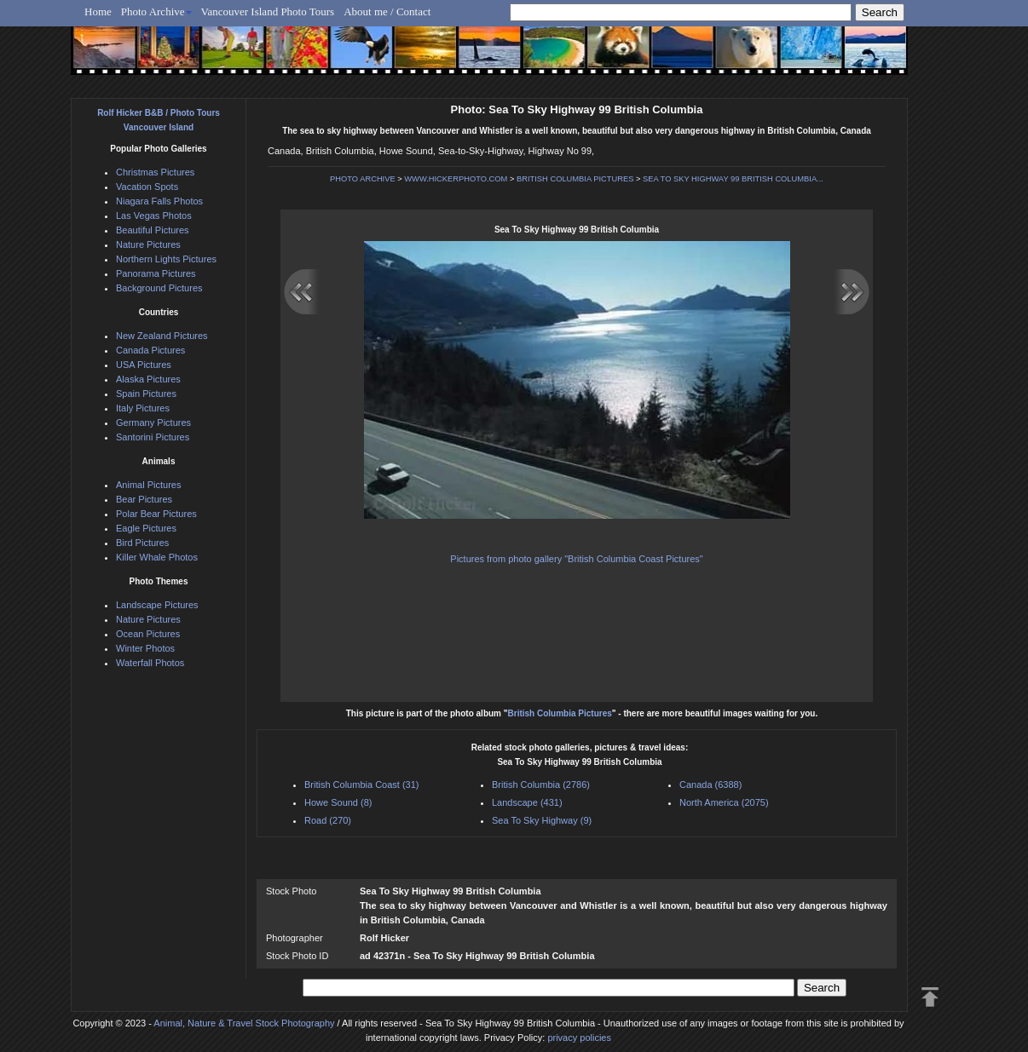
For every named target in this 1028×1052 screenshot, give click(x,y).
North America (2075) (724, 802)
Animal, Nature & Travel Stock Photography (243, 1023)
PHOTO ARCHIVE (363, 179)
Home (98, 11)
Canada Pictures (150, 350)
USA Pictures (143, 364)
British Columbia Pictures (560, 713)
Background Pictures (159, 288)
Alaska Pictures (148, 379)
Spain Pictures (146, 393)
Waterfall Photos (150, 663)
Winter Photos (145, 648)
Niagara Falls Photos (159, 201)
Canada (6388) (710, 784)
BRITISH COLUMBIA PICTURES (575, 179)
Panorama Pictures (156, 273)
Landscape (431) (527, 802)
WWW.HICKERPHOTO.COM (455, 179)
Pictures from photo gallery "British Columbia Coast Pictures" (576, 559)
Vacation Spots (147, 186)
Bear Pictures (144, 499)
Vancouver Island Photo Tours (268, 11)
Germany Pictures (153, 422)
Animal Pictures (148, 485)
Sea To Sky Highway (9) (542, 820)
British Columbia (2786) (541, 784)
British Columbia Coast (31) (361, 784)
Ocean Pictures (148, 634)
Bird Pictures (142, 542)
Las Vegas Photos (154, 215)
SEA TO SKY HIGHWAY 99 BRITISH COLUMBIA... (733, 179)
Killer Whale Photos (157, 557)
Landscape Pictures (157, 605)
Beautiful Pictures (152, 230)
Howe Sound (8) (338, 802)
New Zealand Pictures (162, 336)
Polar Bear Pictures (156, 514)
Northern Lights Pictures (166, 259)
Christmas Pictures (155, 172)
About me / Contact (387, 11)
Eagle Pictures (146, 528)
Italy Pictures (143, 408)
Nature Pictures (148, 244)
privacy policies (579, 1037)
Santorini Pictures (152, 437)
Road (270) (327, 820)
